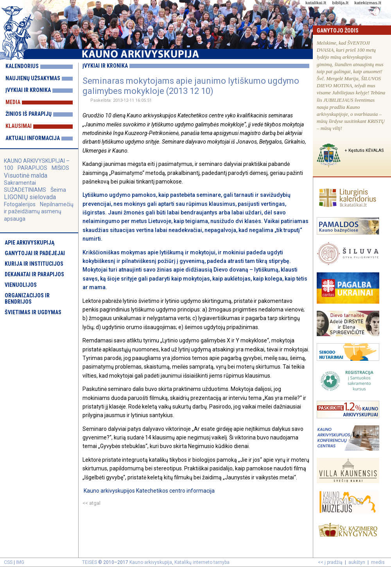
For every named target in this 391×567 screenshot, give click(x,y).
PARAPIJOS (32, 168)
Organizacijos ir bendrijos (27, 298)
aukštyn (356, 562)
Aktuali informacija (32, 138)
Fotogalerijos (20, 204)
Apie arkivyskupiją (29, 242)
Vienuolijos (21, 285)
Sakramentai (20, 183)
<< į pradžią (330, 562)
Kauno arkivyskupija (150, 562)
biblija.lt (340, 2)
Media (12, 102)
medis (378, 562)
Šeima (58, 190)
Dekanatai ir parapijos (34, 274)
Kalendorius (22, 66)
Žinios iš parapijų (28, 114)
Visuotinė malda (25, 175)
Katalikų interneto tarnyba (202, 562)
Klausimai (18, 126)
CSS (8, 562)
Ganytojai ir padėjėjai (35, 253)
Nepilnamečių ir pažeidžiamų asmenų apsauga (39, 211)
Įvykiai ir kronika (28, 90)
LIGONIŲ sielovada (30, 197)
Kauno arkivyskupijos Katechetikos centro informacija (149, 491)
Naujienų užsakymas (32, 78)
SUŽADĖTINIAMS (25, 190)
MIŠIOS (60, 168)
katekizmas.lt (367, 2)
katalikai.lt (315, 2)
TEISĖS (89, 562)
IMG (20, 562)
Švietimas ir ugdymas (33, 312)
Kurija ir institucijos (34, 264)
